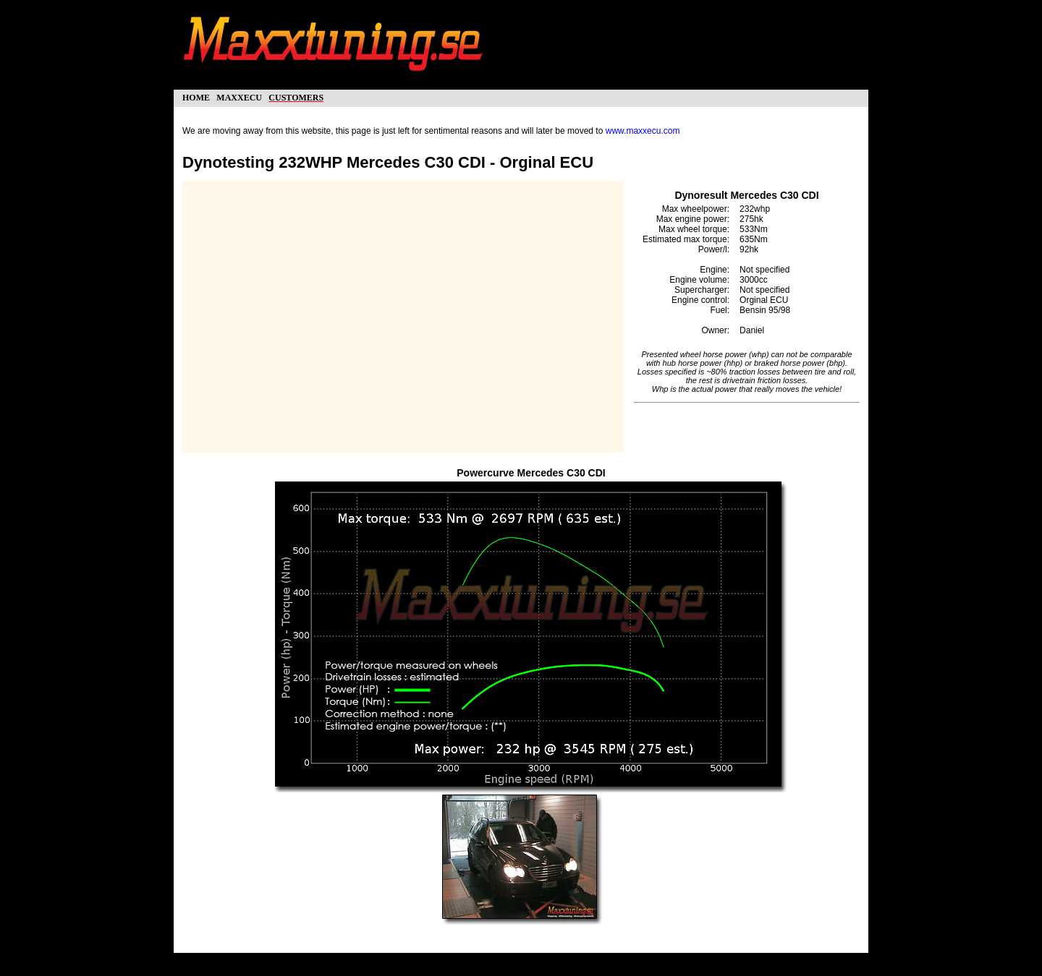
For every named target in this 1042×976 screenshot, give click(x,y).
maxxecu (239, 96)
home (196, 96)
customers (295, 96)
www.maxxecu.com (643, 131)
